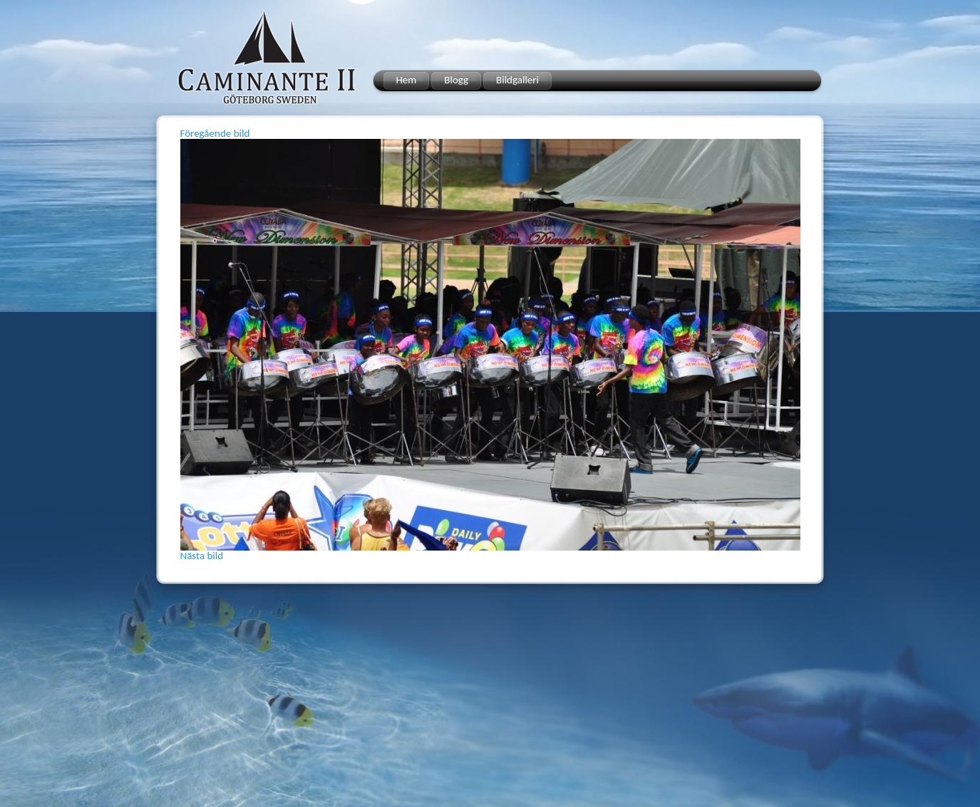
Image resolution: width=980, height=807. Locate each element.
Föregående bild (215, 133)
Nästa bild (202, 555)
